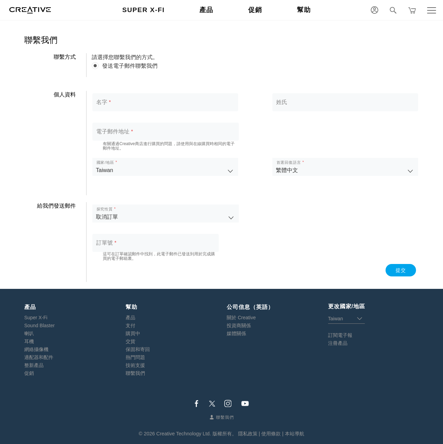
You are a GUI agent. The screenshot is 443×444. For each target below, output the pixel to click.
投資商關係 (239, 325)
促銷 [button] (255, 9)
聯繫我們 (135, 373)
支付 (130, 325)
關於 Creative (241, 317)
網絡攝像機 (36, 349)
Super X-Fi (35, 317)
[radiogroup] (255, 66)
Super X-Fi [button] (143, 9)
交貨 (130, 341)
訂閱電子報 (340, 335)
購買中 (133, 333)
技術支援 (135, 365)
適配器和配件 (38, 357)
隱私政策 (247, 433)
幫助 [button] (304, 9)
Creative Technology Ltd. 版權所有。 (196, 433)
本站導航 (294, 433)
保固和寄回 (138, 349)
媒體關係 (236, 333)
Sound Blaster (39, 325)
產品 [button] (206, 9)
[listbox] (165, 167)
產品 (130, 317)
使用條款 (271, 433)
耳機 (29, 341)
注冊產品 (337, 343)
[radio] (255, 66)
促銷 (29, 373)
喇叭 (29, 333)
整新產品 (34, 365)
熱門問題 (135, 357)
